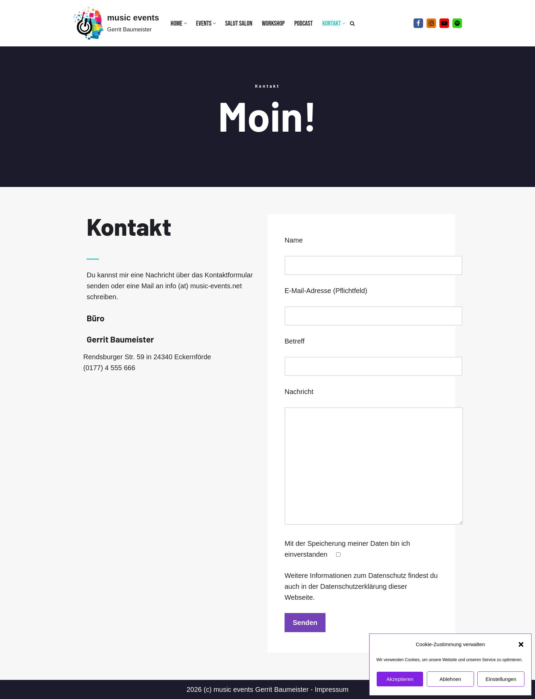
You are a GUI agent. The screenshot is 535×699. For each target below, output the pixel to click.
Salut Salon (238, 23)
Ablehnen (450, 679)
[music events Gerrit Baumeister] (116, 23)
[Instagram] (431, 23)
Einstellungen (501, 679)
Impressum (331, 689)
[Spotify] (457, 23)
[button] (521, 644)
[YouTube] (444, 23)
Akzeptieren (399, 679)
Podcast (303, 23)
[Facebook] (418, 23)
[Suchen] (352, 23)
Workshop (273, 23)
